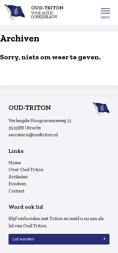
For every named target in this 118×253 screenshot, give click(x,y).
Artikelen (18, 177)
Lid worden (23, 239)
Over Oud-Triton (25, 169)
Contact (16, 191)
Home (14, 162)
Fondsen (17, 183)
